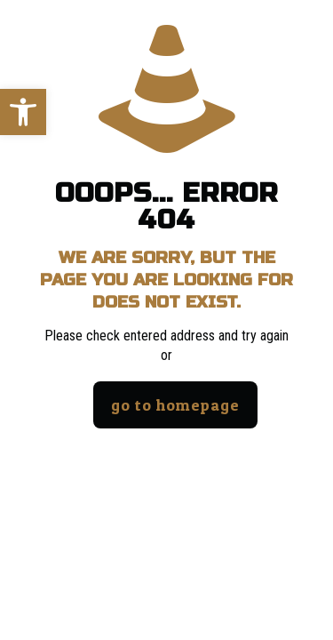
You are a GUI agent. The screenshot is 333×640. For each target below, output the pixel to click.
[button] (23, 112)
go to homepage (175, 405)
